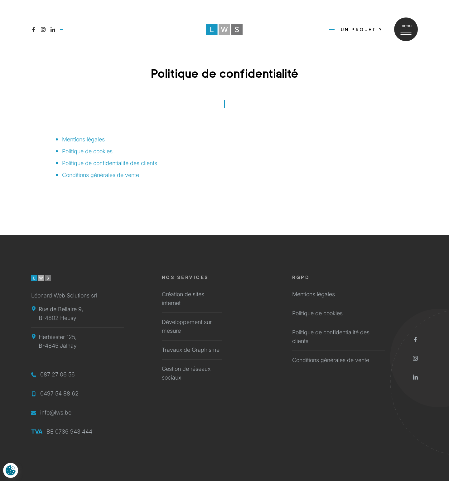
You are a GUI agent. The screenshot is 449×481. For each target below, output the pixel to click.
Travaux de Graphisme (191, 349)
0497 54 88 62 (55, 393)
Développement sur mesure (187, 326)
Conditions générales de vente (100, 175)
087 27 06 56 (53, 374)
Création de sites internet (183, 298)
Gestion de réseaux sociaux (186, 373)
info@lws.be (51, 412)
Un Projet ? (362, 29)
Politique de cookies (87, 151)
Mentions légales (83, 139)
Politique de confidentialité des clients (109, 163)
